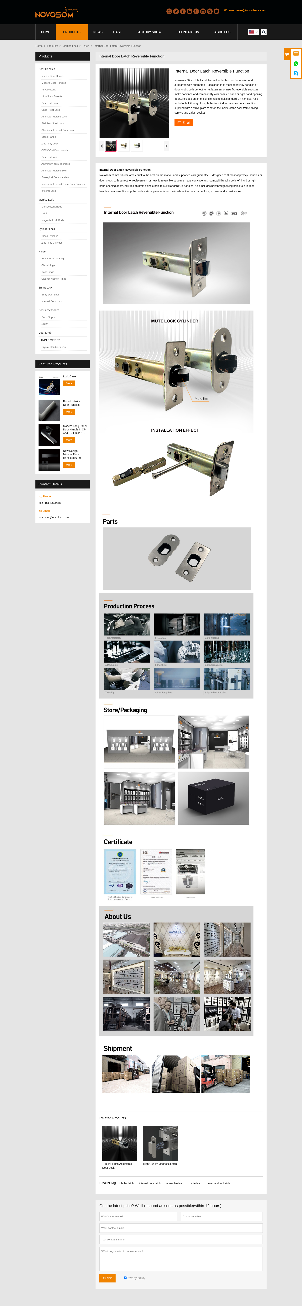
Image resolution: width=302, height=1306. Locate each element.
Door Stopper (48, 317)
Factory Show (149, 32)
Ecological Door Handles (55, 177)
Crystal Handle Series (53, 347)
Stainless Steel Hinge (53, 258)
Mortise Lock (70, 45)
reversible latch (175, 1183)
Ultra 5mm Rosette (51, 96)
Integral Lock (48, 190)
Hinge (42, 251)
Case (117, 32)
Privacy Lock (48, 89)
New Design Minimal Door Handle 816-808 (72, 454)
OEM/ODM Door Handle (54, 150)
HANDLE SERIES (49, 340)
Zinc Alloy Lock (49, 143)
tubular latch (126, 1183)
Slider (44, 323)
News (98, 32)
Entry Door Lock (50, 294)
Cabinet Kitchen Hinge (53, 278)
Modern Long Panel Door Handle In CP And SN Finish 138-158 (75, 429)
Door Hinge (47, 272)
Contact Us (189, 32)
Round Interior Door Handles (71, 403)
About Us (222, 32)
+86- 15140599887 (50, 502)
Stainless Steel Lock (52, 123)
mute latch (196, 1183)
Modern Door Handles (53, 82)
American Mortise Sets (54, 170)
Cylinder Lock (47, 228)
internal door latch (149, 1183)
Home (45, 32)
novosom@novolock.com (248, 10)
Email (183, 122)
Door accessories (49, 310)
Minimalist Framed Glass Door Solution (63, 184)
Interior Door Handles (53, 76)
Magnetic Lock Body (52, 220)
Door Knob (45, 332)
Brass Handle (48, 136)
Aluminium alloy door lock (55, 163)
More (69, 383)
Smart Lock (45, 287)
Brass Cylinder (49, 236)
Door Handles (47, 69)
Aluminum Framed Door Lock (57, 130)
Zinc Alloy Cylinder (51, 242)
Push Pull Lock (49, 103)
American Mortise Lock (54, 116)
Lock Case (69, 376)
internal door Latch (219, 1183)
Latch (86, 45)
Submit (107, 1278)
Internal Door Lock (51, 301)
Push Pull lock (49, 157)
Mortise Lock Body (51, 206)
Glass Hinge (48, 265)
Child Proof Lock (50, 109)
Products (72, 32)
